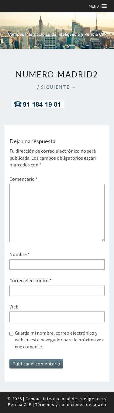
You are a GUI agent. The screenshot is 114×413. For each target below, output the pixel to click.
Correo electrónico (30, 280)
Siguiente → (59, 87)
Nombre (19, 254)
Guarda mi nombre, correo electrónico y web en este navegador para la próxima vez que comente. (59, 340)
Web (14, 307)
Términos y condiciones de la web (70, 404)
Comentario (23, 179)
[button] (94, 6)
